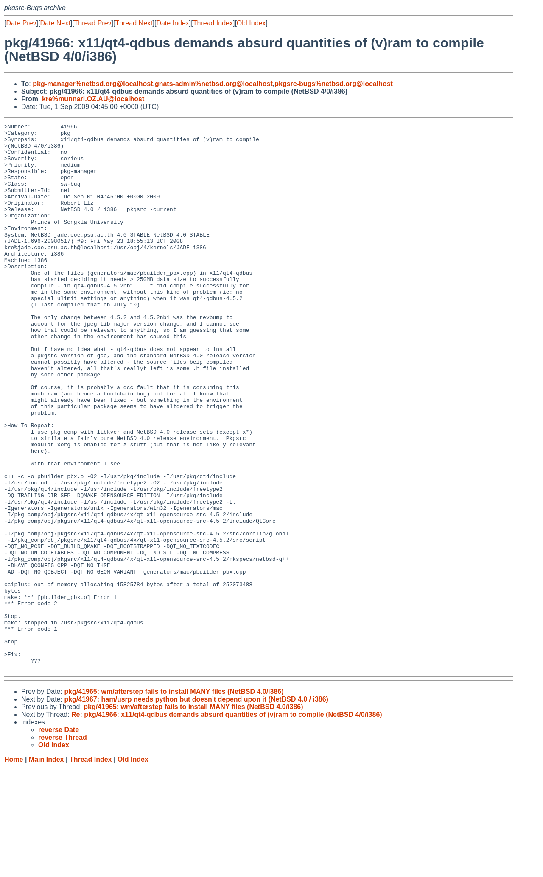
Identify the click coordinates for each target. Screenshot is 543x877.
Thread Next (133, 23)
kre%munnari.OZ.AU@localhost (93, 99)
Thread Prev (93, 23)
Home (13, 868)
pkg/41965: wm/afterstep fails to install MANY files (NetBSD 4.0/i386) (173, 801)
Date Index (172, 23)
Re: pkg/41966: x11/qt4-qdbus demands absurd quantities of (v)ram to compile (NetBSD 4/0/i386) (226, 823)
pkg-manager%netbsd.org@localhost (93, 83)
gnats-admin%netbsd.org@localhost (214, 83)
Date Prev (21, 23)
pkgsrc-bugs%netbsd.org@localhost (333, 83)
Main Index (46, 868)
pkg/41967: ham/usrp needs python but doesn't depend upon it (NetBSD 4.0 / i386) (196, 808)
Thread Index (213, 23)
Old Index (251, 23)
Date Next (55, 23)
